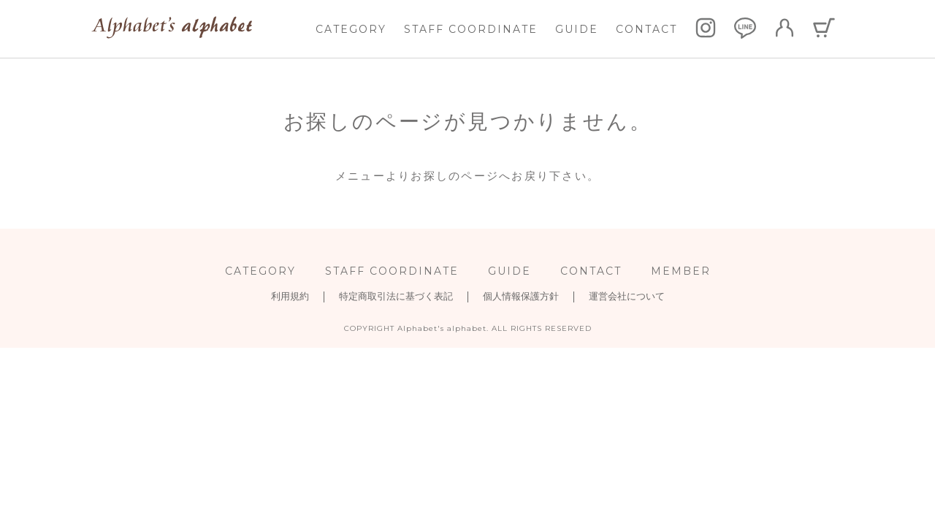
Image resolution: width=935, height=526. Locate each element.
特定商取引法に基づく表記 (396, 296)
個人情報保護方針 (521, 296)
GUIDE (576, 29)
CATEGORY (351, 29)
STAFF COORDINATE (471, 29)
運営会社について (627, 296)
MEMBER (681, 271)
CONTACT (646, 29)
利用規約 (290, 296)
